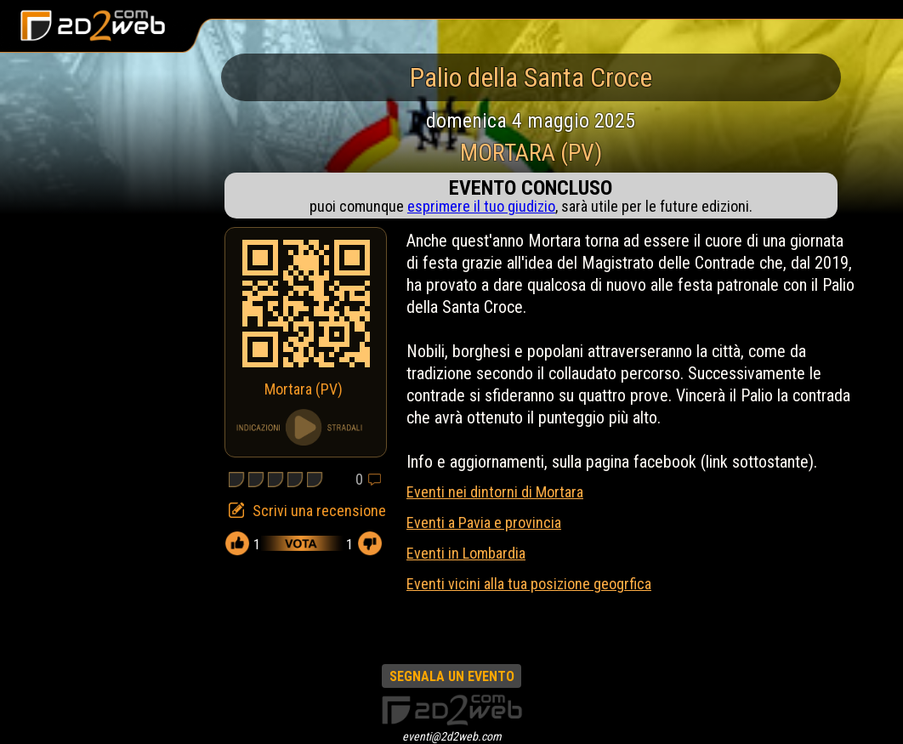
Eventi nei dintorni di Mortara (494, 492)
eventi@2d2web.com (452, 736)
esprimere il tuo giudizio (481, 206)
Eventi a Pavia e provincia (483, 522)
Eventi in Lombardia (465, 553)
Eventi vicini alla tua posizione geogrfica (528, 584)
